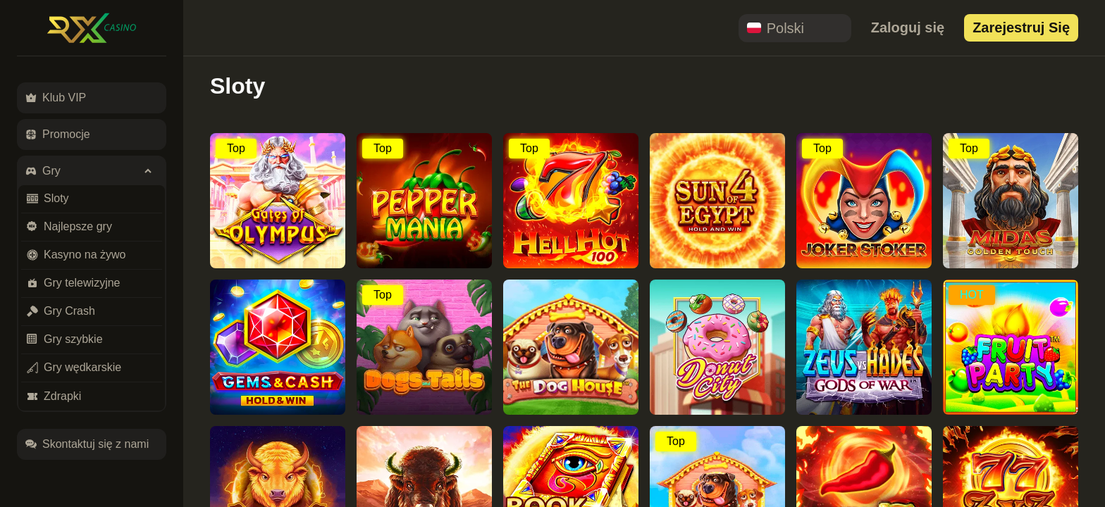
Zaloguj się (907, 27)
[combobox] (795, 28)
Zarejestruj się (1021, 27)
